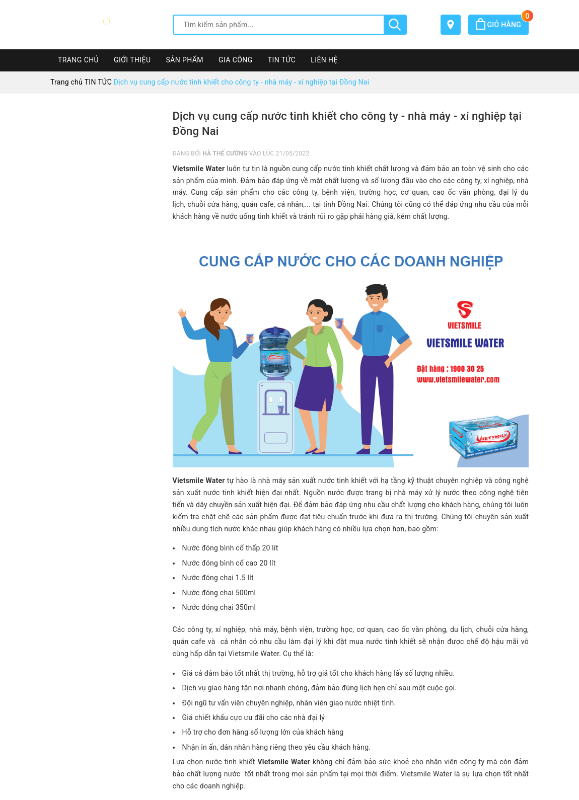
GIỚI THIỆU (132, 60)
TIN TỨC (282, 60)
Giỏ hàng (502, 25)
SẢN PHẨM (184, 60)
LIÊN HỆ (324, 60)
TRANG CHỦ (78, 60)
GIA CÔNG (236, 60)
